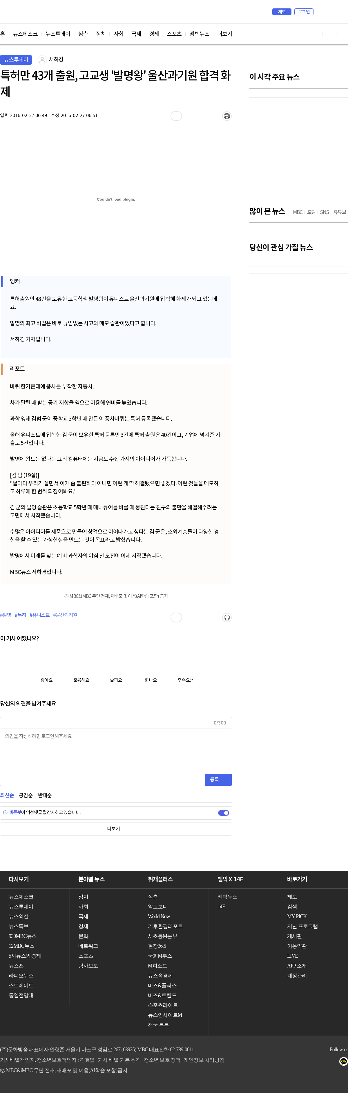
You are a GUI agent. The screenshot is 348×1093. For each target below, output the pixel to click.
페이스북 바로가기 (329, 34)
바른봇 (12, 812)
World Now (159, 916)
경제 (154, 34)
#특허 (20, 615)
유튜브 (310, 1062)
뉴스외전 (18, 916)
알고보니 (158, 906)
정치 (101, 34)
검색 (320, 11)
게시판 (294, 936)
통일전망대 (21, 995)
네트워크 (88, 946)
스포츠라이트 (163, 1005)
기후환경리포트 (165, 926)
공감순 (25, 796)
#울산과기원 (65, 615)
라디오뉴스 (21, 975)
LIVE (292, 956)
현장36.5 (157, 946)
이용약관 (297, 946)
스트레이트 (21, 985)
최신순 (7, 796)
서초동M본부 (162, 936)
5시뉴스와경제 (25, 956)
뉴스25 (16, 966)
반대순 (45, 796)
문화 (83, 936)
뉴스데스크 (25, 34)
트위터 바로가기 (343, 34)
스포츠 (174, 34)
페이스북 (322, 1062)
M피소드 (157, 966)
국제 (136, 34)
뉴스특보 (18, 926)
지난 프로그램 (302, 926)
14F (221, 906)
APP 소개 (297, 966)
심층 (83, 34)
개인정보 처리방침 (204, 1060)
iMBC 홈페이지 (342, 12)
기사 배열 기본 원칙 (119, 1060)
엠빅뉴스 (199, 34)
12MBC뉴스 (21, 946)
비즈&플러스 (162, 985)
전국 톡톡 (158, 1025)
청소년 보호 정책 (162, 1060)
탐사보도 (88, 966)
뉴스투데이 (58, 34)
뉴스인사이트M (165, 1015)
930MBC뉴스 (23, 936)
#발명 (5, 615)
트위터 (333, 1062)
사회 (119, 34)
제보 (282, 11)
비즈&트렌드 (162, 995)
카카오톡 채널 (345, 1062)
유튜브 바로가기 (315, 34)
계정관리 (297, 975)
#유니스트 (39, 615)
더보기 (224, 34)
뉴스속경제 (160, 975)
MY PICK (329, 11)
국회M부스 (160, 956)
